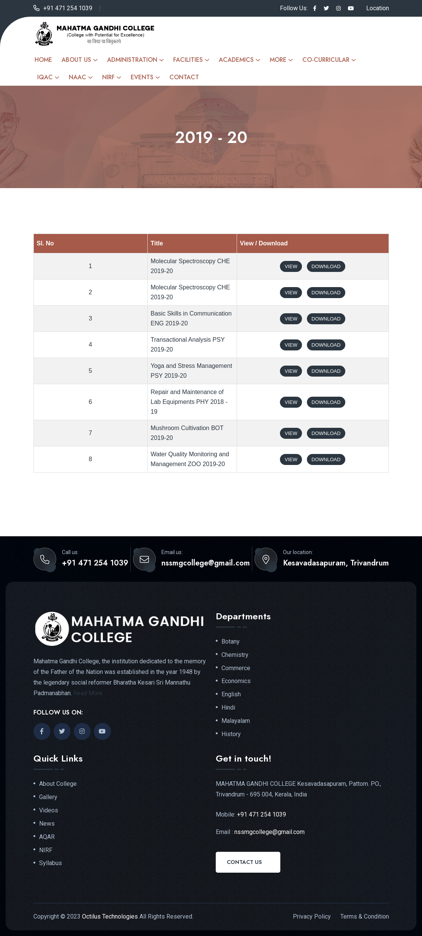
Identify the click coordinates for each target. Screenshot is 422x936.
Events (142, 77)
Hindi (228, 707)
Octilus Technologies (110, 916)
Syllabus (50, 863)
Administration (132, 59)
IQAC (45, 77)
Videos (48, 810)
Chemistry (234, 655)
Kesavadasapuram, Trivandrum (336, 563)
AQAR (47, 837)
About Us (76, 59)
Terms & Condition (364, 916)
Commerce (235, 668)
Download (326, 266)
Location (377, 8)
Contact (184, 77)
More (278, 59)
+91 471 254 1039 (67, 8)
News (47, 823)
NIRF (108, 77)
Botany (230, 641)
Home (43, 59)
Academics (236, 59)
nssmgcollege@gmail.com (205, 563)
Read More (88, 693)
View (290, 266)
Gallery (48, 797)
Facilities (188, 59)
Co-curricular (325, 59)
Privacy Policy (312, 916)
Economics (236, 681)
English (231, 694)
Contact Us (244, 862)
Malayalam (235, 721)
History (231, 734)
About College (58, 784)
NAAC (77, 77)
